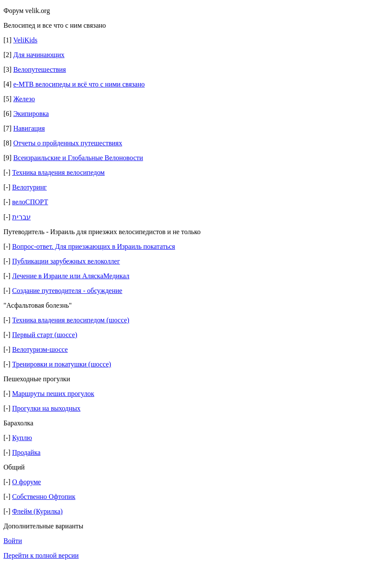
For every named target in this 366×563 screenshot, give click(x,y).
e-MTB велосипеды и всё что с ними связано (79, 84)
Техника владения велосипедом (58, 172)
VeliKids (25, 40)
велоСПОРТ (30, 202)
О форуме (26, 482)
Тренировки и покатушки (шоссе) (61, 364)
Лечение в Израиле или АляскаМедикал (70, 276)
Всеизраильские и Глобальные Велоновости (78, 157)
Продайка (26, 452)
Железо (24, 99)
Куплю (22, 437)
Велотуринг (29, 187)
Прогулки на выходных (46, 408)
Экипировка (31, 113)
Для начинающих (38, 54)
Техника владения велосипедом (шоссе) (70, 320)
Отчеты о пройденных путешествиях (67, 143)
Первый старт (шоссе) (44, 334)
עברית (21, 217)
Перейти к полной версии (41, 555)
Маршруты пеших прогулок (53, 393)
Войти (12, 540)
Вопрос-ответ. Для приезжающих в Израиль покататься (93, 246)
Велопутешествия (39, 69)
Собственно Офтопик (43, 496)
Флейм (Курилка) (37, 511)
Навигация (29, 128)
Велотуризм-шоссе (40, 349)
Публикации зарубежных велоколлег (66, 261)
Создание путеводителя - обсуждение (67, 290)
